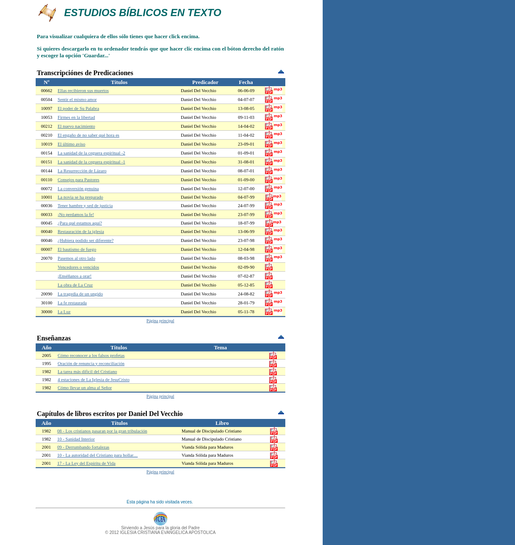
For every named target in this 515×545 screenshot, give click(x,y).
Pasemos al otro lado (77, 258)
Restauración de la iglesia (81, 231)
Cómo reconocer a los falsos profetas (91, 355)
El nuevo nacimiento (76, 126)
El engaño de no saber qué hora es (88, 135)
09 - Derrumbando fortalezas (83, 447)
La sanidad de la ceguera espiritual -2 (91, 153)
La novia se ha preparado (80, 197)
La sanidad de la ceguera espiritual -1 (91, 162)
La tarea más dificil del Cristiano (87, 371)
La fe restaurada (72, 303)
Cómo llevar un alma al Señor (85, 387)
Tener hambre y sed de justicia (85, 205)
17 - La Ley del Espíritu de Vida (86, 463)
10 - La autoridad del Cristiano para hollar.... (97, 455)
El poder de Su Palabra (78, 108)
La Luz (64, 311)
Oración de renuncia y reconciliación (91, 363)
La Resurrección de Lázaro (82, 171)
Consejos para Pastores (78, 179)
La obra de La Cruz (75, 285)
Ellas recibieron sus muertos (83, 90)
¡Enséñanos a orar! (75, 276)
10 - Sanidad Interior (76, 439)
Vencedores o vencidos (78, 267)
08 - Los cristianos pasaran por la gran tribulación (102, 431)
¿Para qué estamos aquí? (80, 223)
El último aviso (71, 144)
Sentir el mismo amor (77, 99)
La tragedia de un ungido (80, 294)
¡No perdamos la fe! (76, 214)
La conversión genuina (78, 188)
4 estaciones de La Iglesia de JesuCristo (93, 379)
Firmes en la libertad (76, 117)
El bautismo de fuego (77, 249)
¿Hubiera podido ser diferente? (86, 240)
